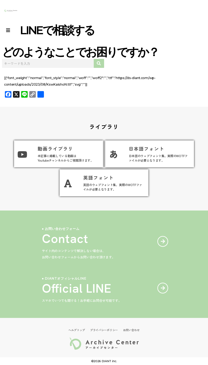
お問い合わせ (131, 330)
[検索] (99, 63)
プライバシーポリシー (104, 330)
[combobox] (48, 63)
